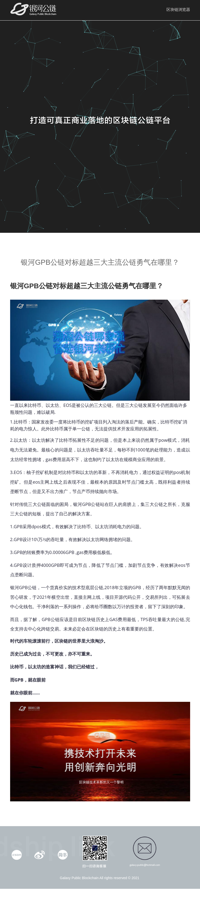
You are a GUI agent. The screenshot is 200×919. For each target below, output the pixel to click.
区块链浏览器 (178, 9)
